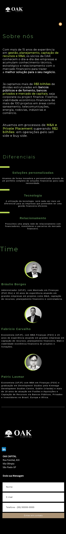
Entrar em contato (33, 515)
